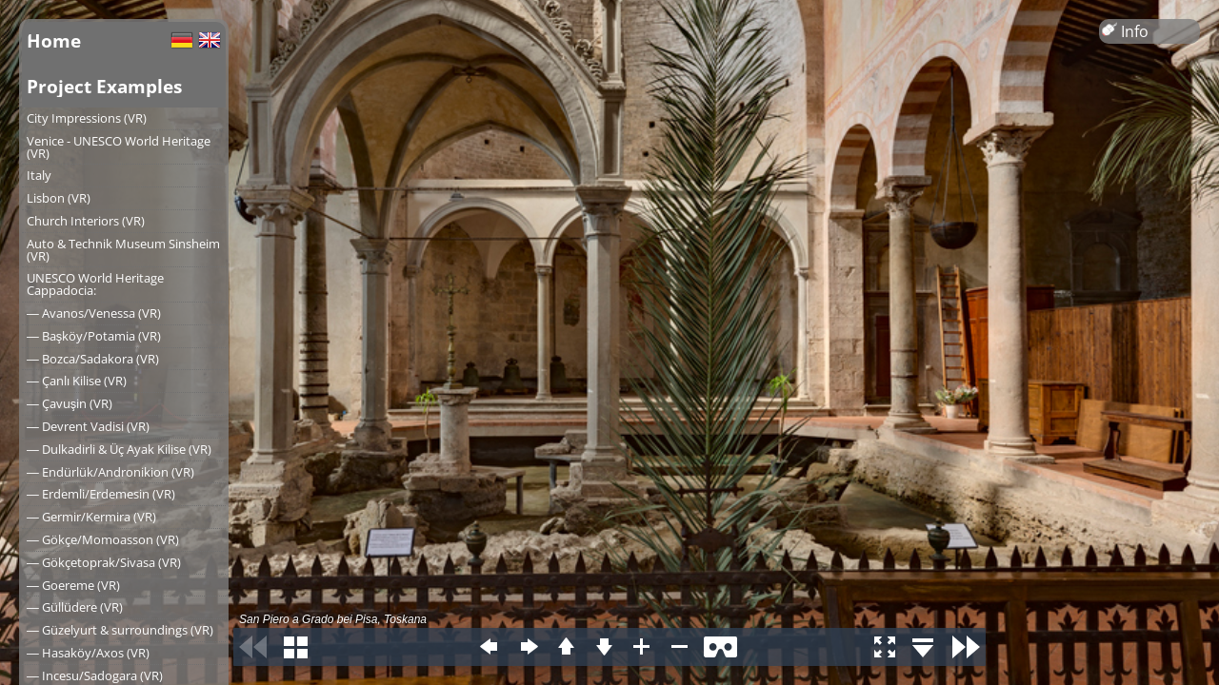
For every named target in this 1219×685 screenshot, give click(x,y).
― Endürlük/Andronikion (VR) (110, 471)
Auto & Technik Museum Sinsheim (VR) (123, 249)
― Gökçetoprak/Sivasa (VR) (104, 562)
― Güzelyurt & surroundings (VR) (120, 629)
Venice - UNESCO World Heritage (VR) (118, 147)
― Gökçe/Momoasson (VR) (103, 539)
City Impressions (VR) (87, 118)
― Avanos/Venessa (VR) (94, 313)
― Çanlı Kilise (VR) (77, 380)
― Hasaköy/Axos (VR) (88, 652)
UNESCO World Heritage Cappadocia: (95, 284)
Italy (39, 175)
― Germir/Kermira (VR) (91, 516)
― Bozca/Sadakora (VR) (93, 358)
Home (54, 40)
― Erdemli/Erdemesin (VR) (101, 493)
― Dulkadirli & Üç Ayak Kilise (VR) (119, 449)
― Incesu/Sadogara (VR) (95, 675)
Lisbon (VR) (58, 197)
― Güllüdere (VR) (75, 607)
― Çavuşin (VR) (69, 403)
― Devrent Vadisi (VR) (88, 426)
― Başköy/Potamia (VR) (94, 335)
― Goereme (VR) (73, 585)
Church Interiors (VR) (86, 220)
